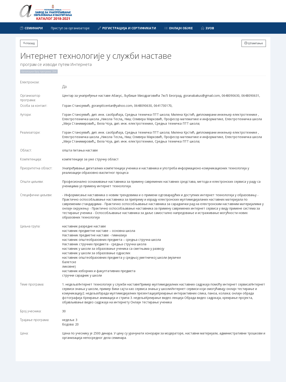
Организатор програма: (30, 97)
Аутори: (25, 114)
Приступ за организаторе (70, 28)
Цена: (24, 333)
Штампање (253, 43)
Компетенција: (31, 159)
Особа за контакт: (33, 105)
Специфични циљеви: (36, 195)
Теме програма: (32, 284)
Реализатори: (30, 132)
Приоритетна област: (36, 168)
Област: (26, 150)
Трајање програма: (34, 320)
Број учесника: (30, 311)
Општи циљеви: (31, 181)
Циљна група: (30, 226)
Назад (29, 43)
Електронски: (29, 82)
